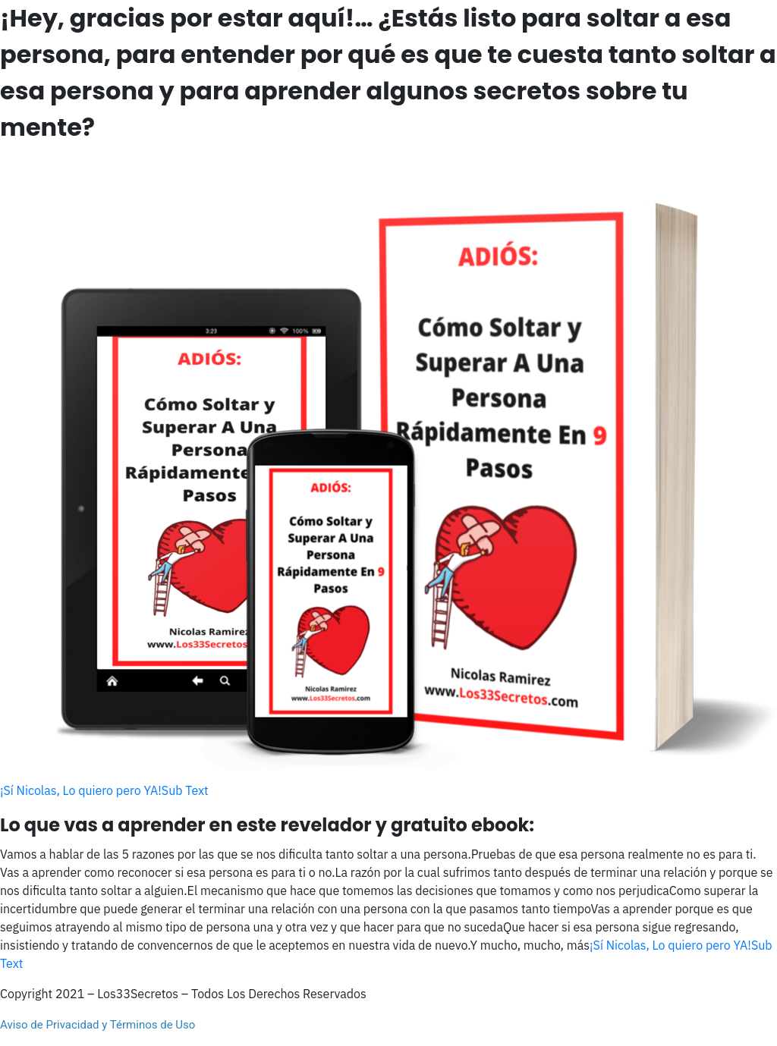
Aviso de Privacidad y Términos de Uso (97, 1025)
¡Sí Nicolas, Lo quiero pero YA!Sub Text (104, 790)
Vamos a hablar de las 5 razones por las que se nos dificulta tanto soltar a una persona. (235, 854)
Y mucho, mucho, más (530, 945)
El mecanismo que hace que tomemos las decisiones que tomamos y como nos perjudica (428, 890)
